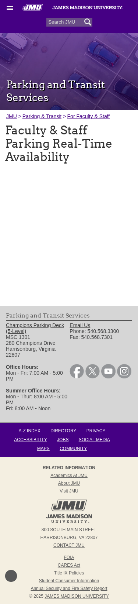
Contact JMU (69, 545)
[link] (77, 377)
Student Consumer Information (69, 580)
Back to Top (11, 576)
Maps (43, 448)
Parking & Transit (42, 116)
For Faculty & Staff (88, 116)
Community (73, 448)
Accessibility (30, 439)
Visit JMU (69, 491)
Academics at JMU (69, 475)
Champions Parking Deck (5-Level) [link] (35, 328)
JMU (11, 116)
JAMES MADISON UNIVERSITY (77, 596)
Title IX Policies (69, 573)
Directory (63, 430)
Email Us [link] (80, 325)
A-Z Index (29, 430)
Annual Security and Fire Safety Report (69, 588)
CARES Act (69, 565)
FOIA (69, 557)
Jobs (62, 439)
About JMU (69, 483)
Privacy (96, 430)
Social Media (94, 439)
